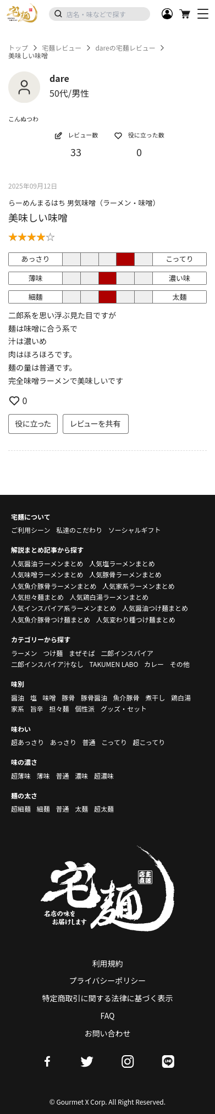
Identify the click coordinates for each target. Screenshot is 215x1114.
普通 (88, 742)
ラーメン (24, 653)
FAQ (108, 1015)
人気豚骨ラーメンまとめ (125, 574)
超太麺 (104, 808)
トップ (18, 48)
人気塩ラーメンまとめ (122, 563)
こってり (114, 742)
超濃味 (104, 775)
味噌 (49, 697)
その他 (180, 664)
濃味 (81, 775)
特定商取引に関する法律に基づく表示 (107, 997)
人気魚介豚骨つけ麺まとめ (50, 619)
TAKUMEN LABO (113, 664)
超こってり (149, 742)
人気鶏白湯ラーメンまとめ (109, 597)
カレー (154, 664)
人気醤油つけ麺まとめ (155, 608)
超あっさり (27, 742)
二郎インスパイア (127, 653)
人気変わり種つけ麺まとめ (135, 619)
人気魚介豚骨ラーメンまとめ (54, 586)
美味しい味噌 (38, 217)
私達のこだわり (79, 529)
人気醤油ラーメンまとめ (47, 563)
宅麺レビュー (61, 48)
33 (75, 152)
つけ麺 (53, 653)
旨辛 (36, 708)
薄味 (43, 775)
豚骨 (68, 697)
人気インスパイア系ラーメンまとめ (63, 608)
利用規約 (107, 963)
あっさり (63, 742)
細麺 (43, 808)
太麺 (81, 808)
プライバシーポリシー (107, 980)
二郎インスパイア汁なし (47, 664)
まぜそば (82, 653)
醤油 (17, 697)
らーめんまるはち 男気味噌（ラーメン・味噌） (83, 202)
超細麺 (21, 808)
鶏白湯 (181, 697)
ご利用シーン (30, 529)
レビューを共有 (95, 423)
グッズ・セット (124, 708)
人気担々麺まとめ (37, 597)
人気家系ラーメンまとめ (138, 586)
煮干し (155, 697)
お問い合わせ (108, 1033)
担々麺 (59, 708)
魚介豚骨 (126, 697)
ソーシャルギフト (134, 529)
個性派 (85, 708)
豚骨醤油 (94, 697)
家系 (17, 708)
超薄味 (21, 775)
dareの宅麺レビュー (125, 48)
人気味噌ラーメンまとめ (47, 574)
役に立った (33, 423)
